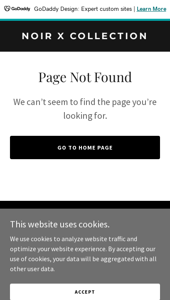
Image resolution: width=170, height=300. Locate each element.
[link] (85, 36)
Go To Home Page (85, 147)
